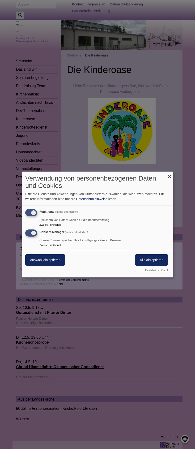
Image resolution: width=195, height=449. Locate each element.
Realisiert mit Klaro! (156, 270)
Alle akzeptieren (151, 260)
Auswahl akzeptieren (45, 260)
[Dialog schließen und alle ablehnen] (169, 174)
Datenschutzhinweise (91, 199)
